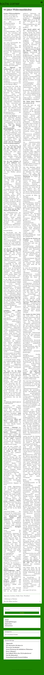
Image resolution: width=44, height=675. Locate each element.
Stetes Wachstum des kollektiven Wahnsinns (19, 649)
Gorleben (12, 595)
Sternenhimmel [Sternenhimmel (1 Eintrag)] (11, 634)
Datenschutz (9, 625)
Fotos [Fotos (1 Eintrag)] (6, 634)
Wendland (27, 595)
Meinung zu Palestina (11, 599)
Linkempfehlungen (10, 621)
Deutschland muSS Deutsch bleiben (17, 657)
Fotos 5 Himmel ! (11, 651)
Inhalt (7, 620)
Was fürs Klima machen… (11, 601)
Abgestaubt (9, 643)
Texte (21, 595)
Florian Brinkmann (27, 669)
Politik (17, 595)
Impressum (8, 623)
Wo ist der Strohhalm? (12, 647)
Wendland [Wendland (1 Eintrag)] (16, 634)
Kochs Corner (9, 3)
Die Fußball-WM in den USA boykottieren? (18, 653)
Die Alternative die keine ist (14, 645)
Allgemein (6, 595)
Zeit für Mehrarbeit (12, 655)
